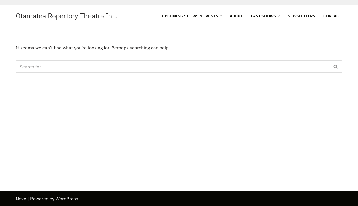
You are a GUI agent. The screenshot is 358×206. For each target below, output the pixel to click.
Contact (332, 16)
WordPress (67, 198)
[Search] (172, 66)
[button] (221, 16)
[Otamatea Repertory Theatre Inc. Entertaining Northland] (66, 16)
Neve (21, 198)
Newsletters (301, 16)
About (236, 16)
